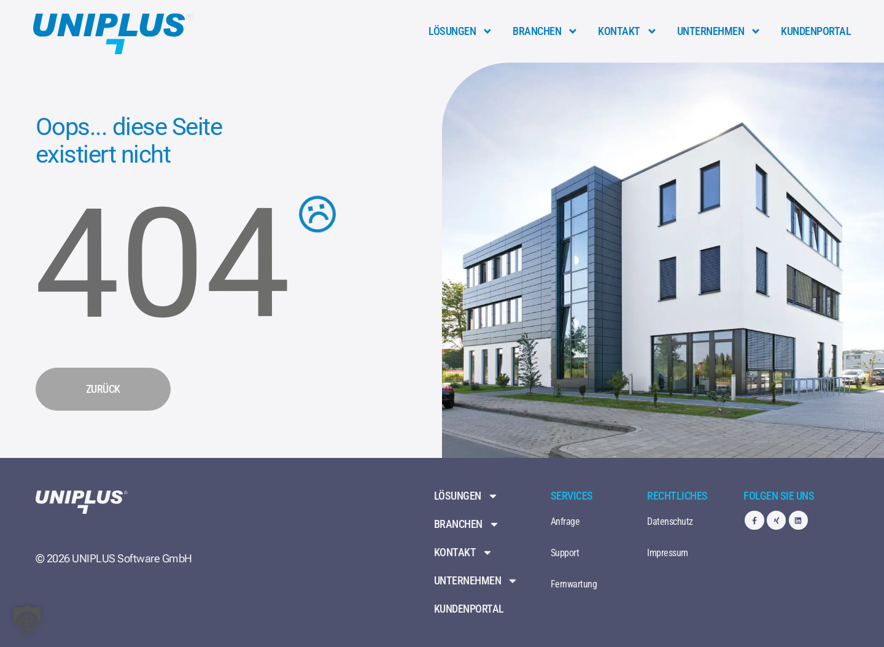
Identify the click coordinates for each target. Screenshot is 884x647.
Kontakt (627, 31)
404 (162, 264)
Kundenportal (816, 31)
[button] (27, 620)
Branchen (545, 31)
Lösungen (460, 31)
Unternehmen (719, 31)
